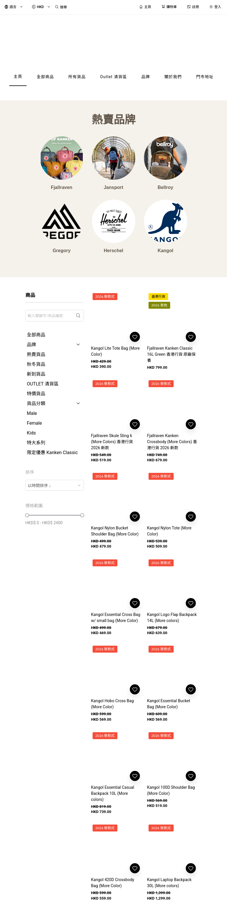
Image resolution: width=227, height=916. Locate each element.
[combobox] (54, 485)
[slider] (27, 515)
